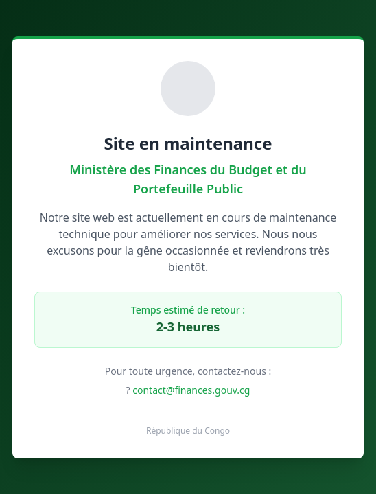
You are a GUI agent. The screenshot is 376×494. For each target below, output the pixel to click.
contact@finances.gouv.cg (191, 390)
